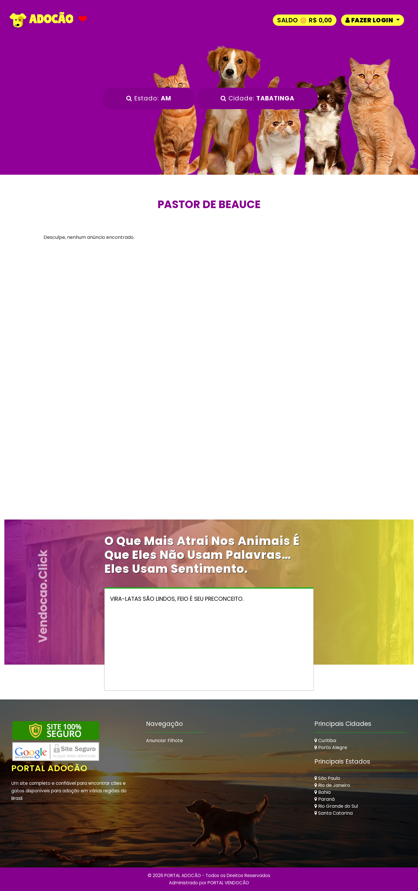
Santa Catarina (333, 813)
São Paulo (327, 778)
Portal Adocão (49, 768)
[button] (372, 20)
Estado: (148, 98)
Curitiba (325, 740)
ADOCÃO (41, 20)
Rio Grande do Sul (336, 806)
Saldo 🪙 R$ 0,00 (304, 20)
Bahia (322, 792)
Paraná (324, 799)
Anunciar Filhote (164, 740)
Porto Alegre (330, 747)
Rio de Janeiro (332, 785)
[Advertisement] (209, 304)
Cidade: (257, 98)
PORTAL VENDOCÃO (228, 883)
